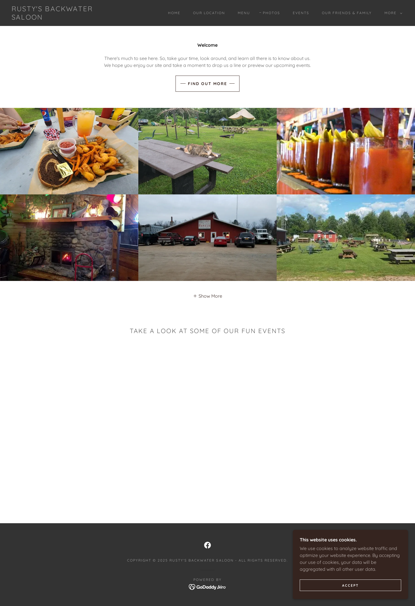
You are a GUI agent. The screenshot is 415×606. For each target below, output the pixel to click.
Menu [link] (244, 13)
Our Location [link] (209, 13)
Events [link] (301, 13)
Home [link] (174, 13)
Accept (350, 585)
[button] (392, 13)
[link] (66, 18)
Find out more (207, 83)
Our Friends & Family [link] (347, 13)
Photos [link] (271, 13)
